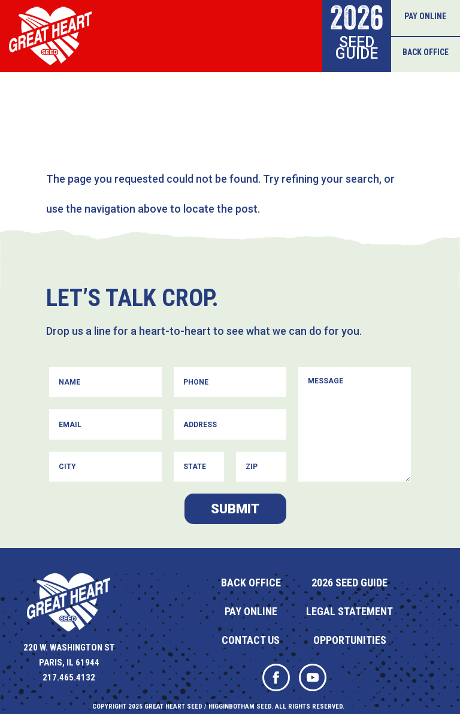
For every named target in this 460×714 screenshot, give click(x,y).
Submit (235, 508)
